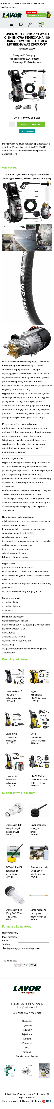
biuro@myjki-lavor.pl (9, 7)
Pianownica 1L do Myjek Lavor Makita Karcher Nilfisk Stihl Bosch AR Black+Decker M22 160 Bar (39, 871)
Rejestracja (27, 1034)
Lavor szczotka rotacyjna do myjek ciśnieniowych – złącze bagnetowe (38, 828)
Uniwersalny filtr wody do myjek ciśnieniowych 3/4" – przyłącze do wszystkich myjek (14, 828)
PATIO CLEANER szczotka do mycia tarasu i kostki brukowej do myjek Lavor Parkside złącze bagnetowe (14, 871)
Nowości (27, 1052)
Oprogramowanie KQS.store (15, 1101)
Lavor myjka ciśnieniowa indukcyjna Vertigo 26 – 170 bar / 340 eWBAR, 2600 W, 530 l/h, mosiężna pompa (14, 737)
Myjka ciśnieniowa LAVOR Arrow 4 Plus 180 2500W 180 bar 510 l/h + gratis (39, 695)
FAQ (27, 1047)
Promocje (27, 1043)
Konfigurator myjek (37, 15)
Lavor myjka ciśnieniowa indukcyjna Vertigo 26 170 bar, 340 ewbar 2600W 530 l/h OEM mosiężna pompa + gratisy (14, 780)
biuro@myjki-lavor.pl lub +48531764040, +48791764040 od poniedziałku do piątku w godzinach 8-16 (24, 150)
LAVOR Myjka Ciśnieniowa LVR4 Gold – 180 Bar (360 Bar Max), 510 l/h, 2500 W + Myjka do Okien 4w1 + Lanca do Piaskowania (39, 780)
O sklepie (27, 1021)
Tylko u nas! (31, 13)
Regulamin (27, 1030)
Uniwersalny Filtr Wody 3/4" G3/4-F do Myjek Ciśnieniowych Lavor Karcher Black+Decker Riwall (14, 913)
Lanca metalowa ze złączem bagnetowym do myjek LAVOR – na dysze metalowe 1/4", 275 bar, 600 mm (39, 913)
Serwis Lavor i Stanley (27, 1056)
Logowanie (27, 1025)
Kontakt (27, 1038)
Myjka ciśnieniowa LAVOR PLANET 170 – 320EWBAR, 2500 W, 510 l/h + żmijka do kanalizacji (39, 737)
